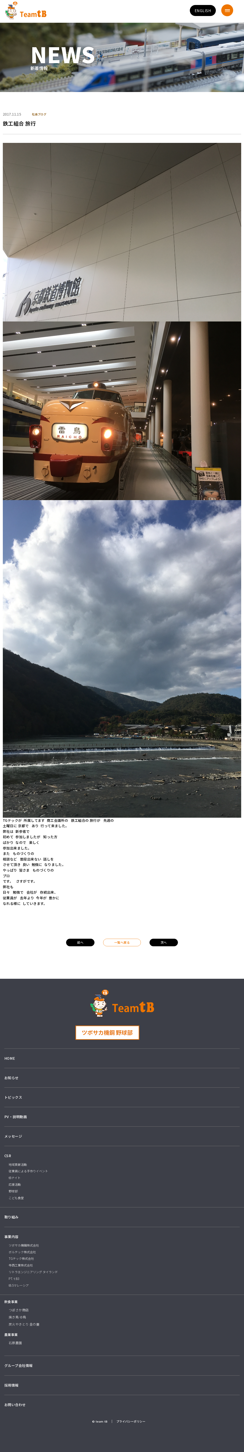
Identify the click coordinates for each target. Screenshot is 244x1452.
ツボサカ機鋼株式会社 (24, 1245)
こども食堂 (16, 1198)
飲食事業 (11, 1301)
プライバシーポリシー (130, 1421)
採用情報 (11, 1385)
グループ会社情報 (18, 1365)
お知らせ (11, 1077)
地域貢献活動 (18, 1164)
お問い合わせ (15, 1404)
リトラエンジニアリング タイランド (33, 1272)
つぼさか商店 (19, 1310)
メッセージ (13, 1136)
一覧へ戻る (122, 942)
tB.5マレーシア (19, 1285)
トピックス (13, 1097)
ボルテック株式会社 (22, 1252)
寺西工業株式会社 (21, 1265)
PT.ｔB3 (14, 1278)
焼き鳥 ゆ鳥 (17, 1317)
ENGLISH (203, 10)
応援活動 (15, 1184)
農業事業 (11, 1334)
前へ (80, 942)
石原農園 (15, 1343)
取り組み (11, 1216)
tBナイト (15, 1178)
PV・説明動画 (15, 1116)
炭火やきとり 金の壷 (24, 1324)
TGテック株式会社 (21, 1258)
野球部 (13, 1191)
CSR (7, 1155)
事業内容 (11, 1236)
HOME (9, 1058)
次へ (164, 942)
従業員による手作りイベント (28, 1171)
